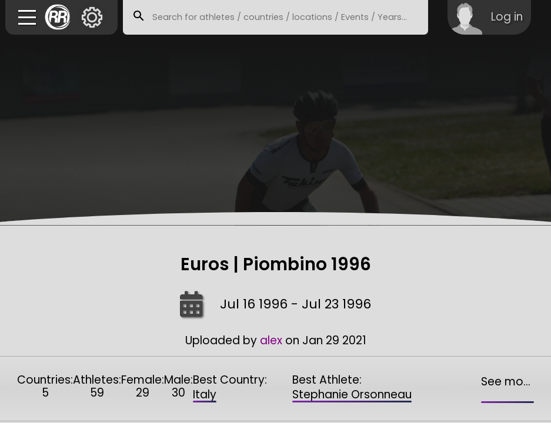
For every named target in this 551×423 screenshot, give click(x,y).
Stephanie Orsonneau (352, 394)
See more (507, 382)
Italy (204, 394)
